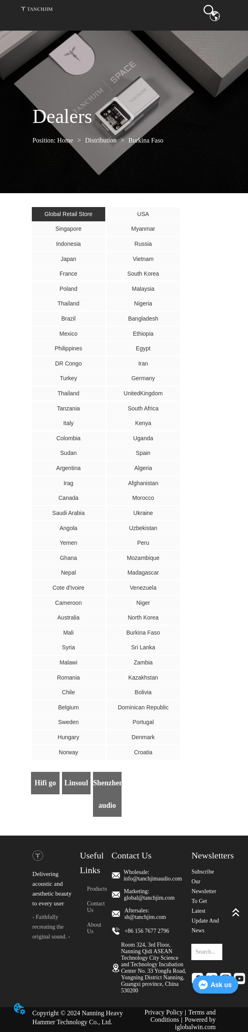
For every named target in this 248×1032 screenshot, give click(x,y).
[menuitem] (124, 16)
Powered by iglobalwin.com (195, 1023)
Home (65, 140)
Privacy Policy (163, 1012)
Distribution (100, 140)
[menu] (124, 16)
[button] (124, 15)
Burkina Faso (145, 140)
